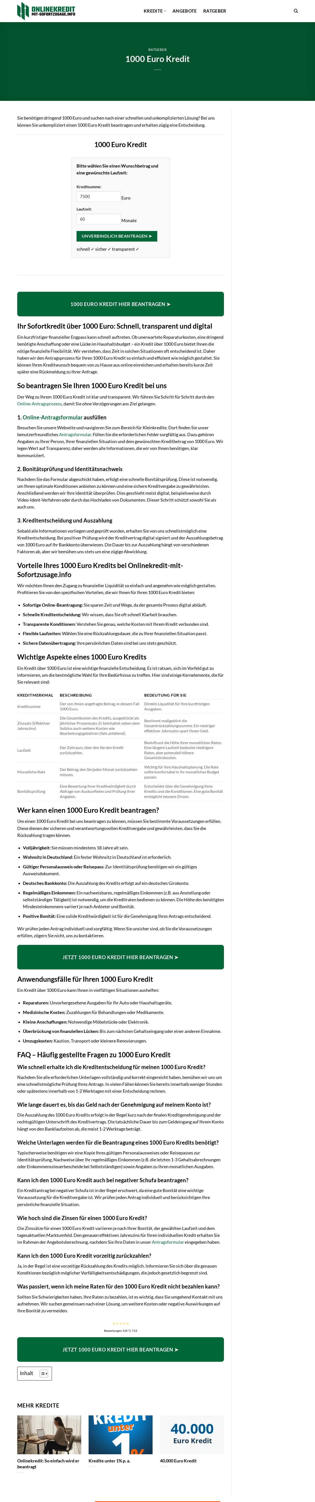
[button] (296, 11)
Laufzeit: (84, 209)
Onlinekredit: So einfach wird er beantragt (48, 1463)
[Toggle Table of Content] (41, 1373)
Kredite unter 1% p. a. (109, 1460)
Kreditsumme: (89, 186)
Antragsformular (75, 434)
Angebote (185, 11)
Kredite (155, 11)
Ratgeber (214, 11)
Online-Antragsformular (53, 417)
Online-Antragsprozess (39, 403)
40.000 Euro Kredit (178, 1460)
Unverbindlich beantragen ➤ (117, 236)
